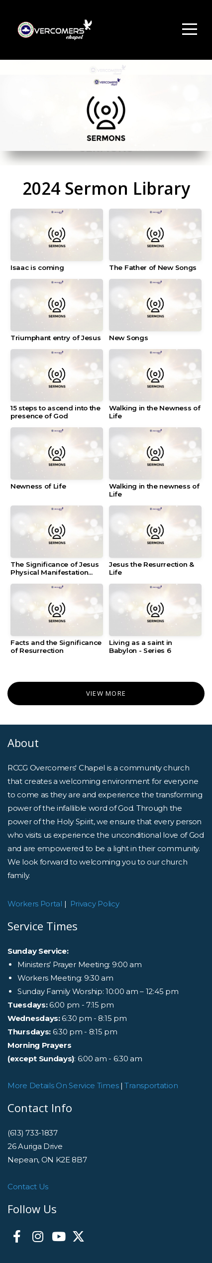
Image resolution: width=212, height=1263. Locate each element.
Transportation (151, 1085)
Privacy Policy (94, 903)
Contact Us (27, 1186)
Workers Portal (34, 903)
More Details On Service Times (62, 1085)
